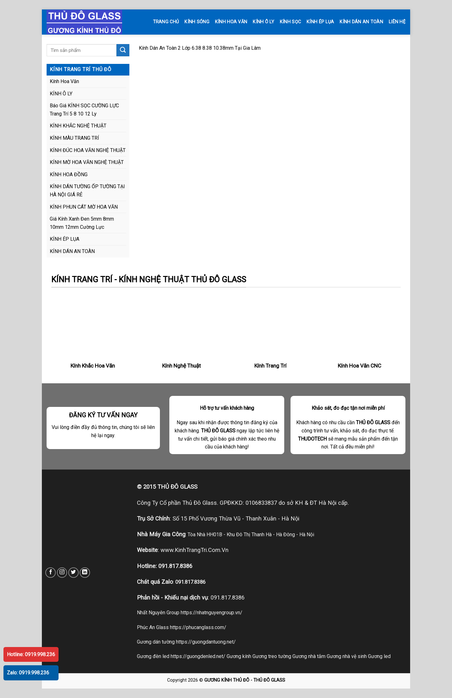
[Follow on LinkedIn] (85, 572)
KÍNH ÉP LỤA (320, 22)
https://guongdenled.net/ (198, 656)
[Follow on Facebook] (50, 572)
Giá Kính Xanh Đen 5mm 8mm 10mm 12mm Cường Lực (82, 223)
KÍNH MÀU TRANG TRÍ (74, 138)
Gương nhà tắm (308, 656)
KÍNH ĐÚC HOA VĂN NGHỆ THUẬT (88, 150)
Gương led (379, 656)
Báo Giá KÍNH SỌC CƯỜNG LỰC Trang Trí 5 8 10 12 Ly (84, 110)
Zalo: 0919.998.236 (28, 673)
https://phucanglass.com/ (198, 627)
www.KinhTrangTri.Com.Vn (195, 550)
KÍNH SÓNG (196, 22)
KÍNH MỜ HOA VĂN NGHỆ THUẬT (87, 162)
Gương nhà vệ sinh (347, 656)
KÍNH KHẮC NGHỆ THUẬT (78, 126)
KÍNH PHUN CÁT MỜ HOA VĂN (84, 207)
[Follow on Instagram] (62, 572)
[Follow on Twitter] (73, 572)
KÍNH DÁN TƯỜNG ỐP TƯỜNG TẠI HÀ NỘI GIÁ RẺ (87, 190)
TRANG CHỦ (166, 22)
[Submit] (122, 50)
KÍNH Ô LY (263, 22)
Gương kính (239, 656)
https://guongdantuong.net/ (206, 642)
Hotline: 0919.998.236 (31, 654)
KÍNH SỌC (290, 22)
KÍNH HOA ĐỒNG (69, 174)
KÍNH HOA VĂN (231, 22)
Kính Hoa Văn (64, 81)
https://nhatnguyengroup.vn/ (211, 613)
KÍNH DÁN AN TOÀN (361, 22)
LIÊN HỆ (397, 22)
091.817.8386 (175, 566)
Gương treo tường (271, 656)
